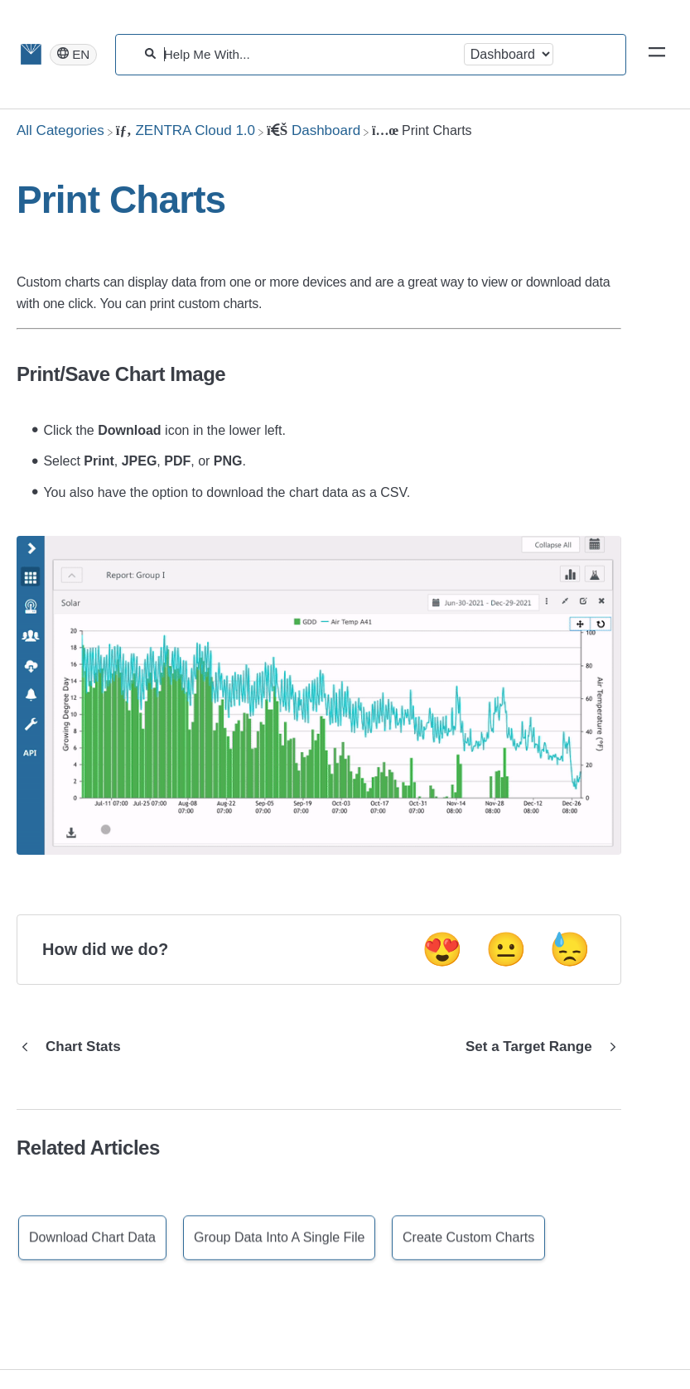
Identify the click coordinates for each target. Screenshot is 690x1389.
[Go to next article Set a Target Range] (537, 1047)
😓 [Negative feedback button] (570, 949)
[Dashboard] (313, 130)
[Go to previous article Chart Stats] (75, 1047)
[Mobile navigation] (657, 54)
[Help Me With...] (309, 54)
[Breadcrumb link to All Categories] (60, 130)
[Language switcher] (73, 54)
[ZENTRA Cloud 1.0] (185, 130)
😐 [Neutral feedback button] (506, 949)
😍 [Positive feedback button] (442, 949)
